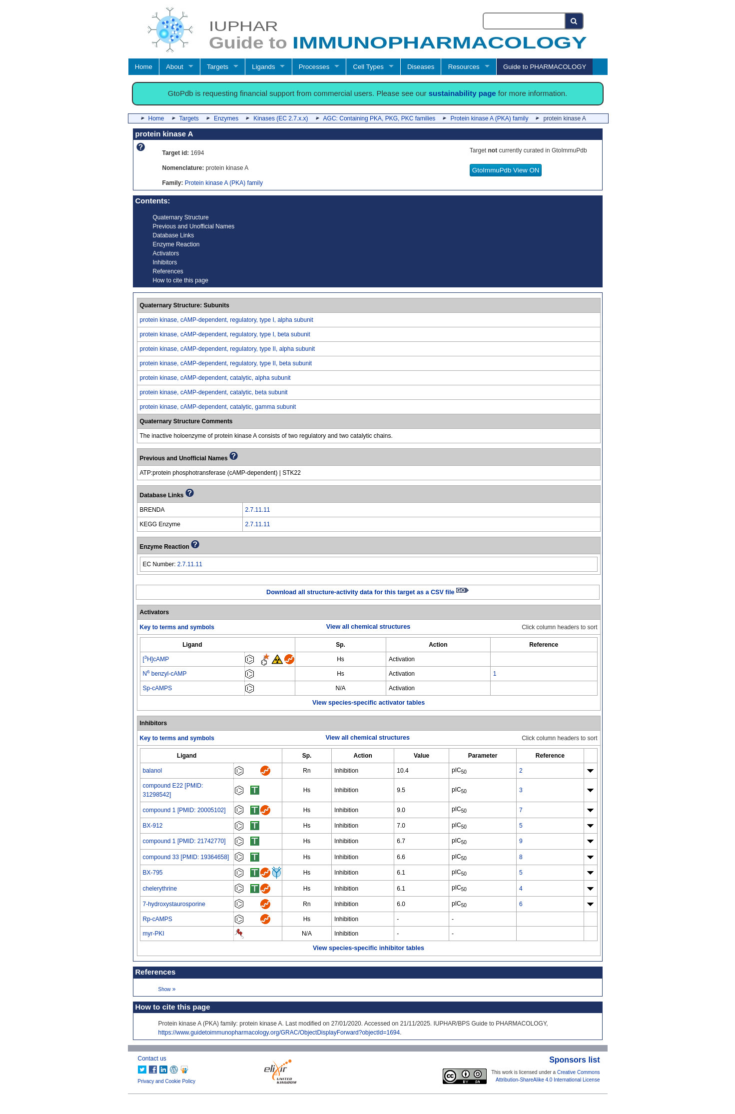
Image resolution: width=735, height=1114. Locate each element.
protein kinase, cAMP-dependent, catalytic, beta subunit (214, 392)
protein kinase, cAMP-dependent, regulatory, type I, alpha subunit (226, 319)
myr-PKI (153, 933)
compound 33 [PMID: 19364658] (186, 857)
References (168, 271)
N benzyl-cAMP (165, 673)
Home (143, 66)
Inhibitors (165, 262)
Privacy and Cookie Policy (167, 1081)
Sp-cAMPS (157, 688)
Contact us (152, 1058)
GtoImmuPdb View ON (506, 170)
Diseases (420, 66)
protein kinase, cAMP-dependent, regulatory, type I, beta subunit (225, 334)
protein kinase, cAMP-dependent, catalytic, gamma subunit (218, 406)
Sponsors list (574, 1060)
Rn (306, 770)
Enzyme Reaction (176, 244)
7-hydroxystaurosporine (174, 904)
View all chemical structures (368, 626)
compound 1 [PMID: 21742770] (184, 841)
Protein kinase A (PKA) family (489, 118)
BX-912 (153, 825)
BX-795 (153, 872)
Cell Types (368, 66)
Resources (464, 66)
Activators (166, 253)
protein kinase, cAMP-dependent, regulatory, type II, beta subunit (226, 363)
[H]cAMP (156, 659)
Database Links (173, 235)
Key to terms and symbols (177, 627)
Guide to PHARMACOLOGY (544, 66)
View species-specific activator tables (368, 702)
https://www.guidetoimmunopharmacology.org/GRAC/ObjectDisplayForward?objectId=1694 (279, 1032)
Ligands (263, 66)
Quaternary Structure (181, 217)
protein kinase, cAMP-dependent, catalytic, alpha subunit (215, 377)
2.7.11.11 (257, 509)
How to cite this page (180, 280)
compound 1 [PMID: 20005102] (184, 810)
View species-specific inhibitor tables (368, 948)
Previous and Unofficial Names (194, 226)
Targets (217, 66)
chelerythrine (160, 888)
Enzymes (226, 118)
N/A (341, 688)
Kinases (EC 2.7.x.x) (280, 118)
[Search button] (574, 20)
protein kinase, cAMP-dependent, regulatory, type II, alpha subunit (227, 348)
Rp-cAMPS (157, 919)
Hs (340, 659)
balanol (152, 770)
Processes (314, 66)
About (174, 66)
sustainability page (462, 93)
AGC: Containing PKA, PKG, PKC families (379, 118)
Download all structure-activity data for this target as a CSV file (367, 592)
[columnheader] (192, 645)
